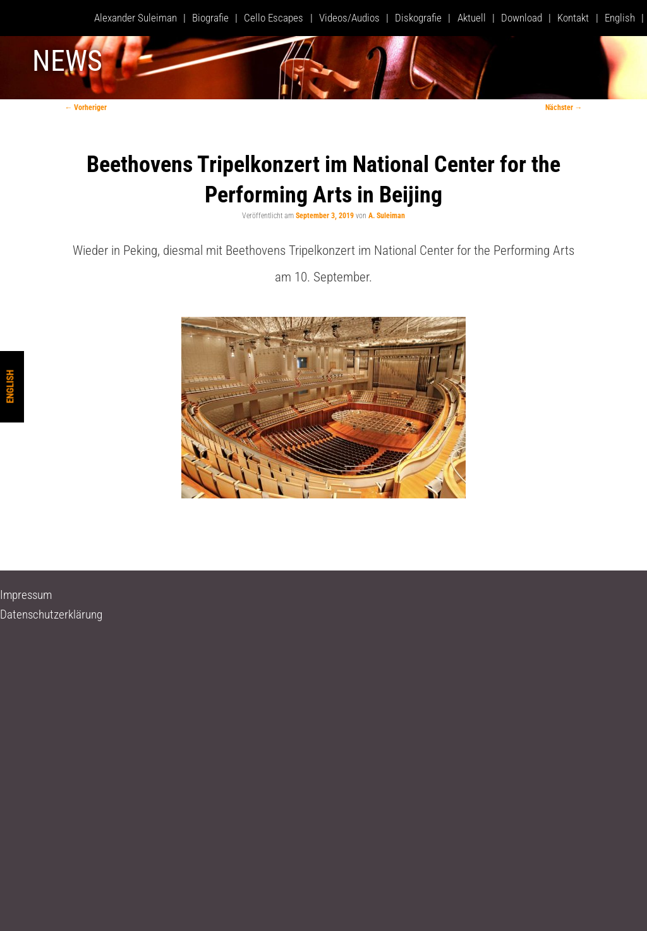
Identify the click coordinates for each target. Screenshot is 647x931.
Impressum (26, 595)
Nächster (564, 107)
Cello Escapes (273, 17)
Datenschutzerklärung (51, 614)
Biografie (210, 17)
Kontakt (573, 17)
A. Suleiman (386, 215)
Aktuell (471, 17)
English (10, 386)
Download (521, 17)
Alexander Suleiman (135, 17)
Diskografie (418, 17)
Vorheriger (85, 107)
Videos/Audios (349, 17)
